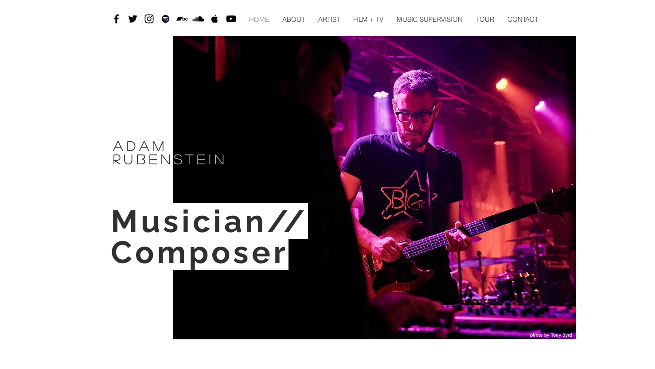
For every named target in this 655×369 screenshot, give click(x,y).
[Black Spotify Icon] (166, 19)
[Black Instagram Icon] (149, 19)
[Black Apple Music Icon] (215, 19)
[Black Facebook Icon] (116, 19)
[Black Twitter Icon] (133, 19)
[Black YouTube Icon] (231, 19)
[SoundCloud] (198, 19)
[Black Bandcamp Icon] (182, 19)
